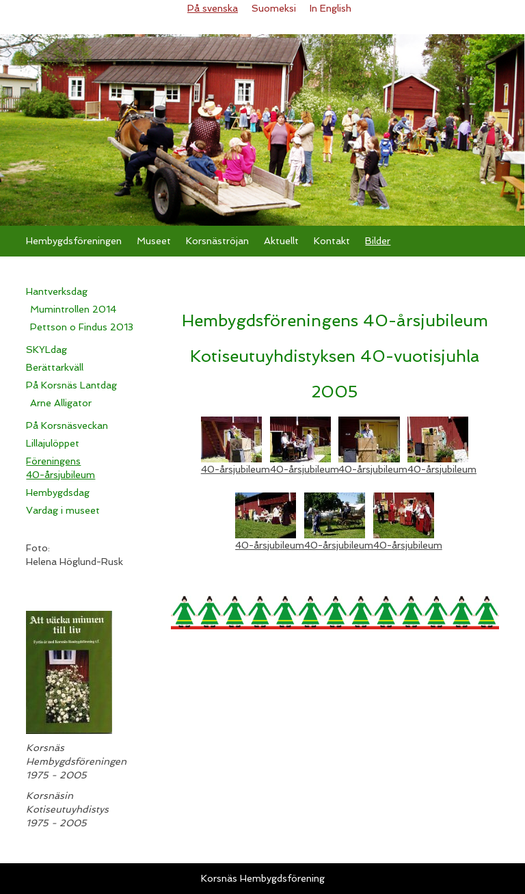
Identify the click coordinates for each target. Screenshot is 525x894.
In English (330, 8)
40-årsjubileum (235, 469)
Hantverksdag (57, 291)
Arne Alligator (61, 402)
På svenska (212, 8)
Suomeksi (274, 8)
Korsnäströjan (217, 240)
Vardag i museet (63, 510)
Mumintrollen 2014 (73, 309)
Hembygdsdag (58, 492)
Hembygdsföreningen (74, 240)
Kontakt (332, 240)
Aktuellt (281, 240)
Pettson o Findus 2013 (81, 326)
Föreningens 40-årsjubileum (60, 468)
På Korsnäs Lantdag (71, 385)
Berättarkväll (54, 367)
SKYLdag (46, 349)
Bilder (377, 240)
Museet (154, 240)
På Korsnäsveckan (67, 425)
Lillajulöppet (52, 443)
